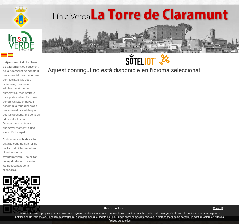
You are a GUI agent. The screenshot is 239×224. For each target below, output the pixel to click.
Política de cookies (119, 220)
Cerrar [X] (218, 208)
